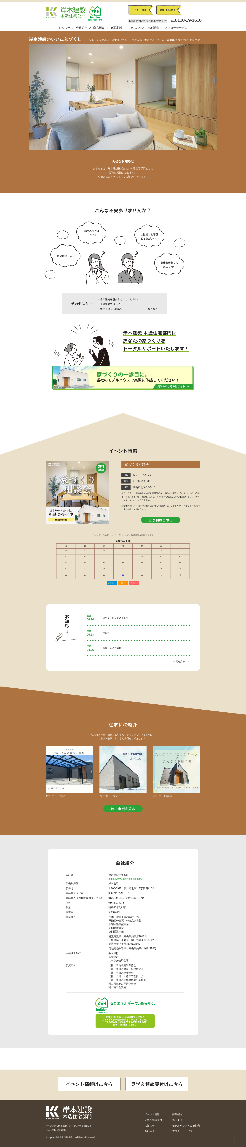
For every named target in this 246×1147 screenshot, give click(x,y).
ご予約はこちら (161, 519)
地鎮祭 (106, 633)
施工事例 (116, 27)
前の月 (113, 583)
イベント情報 (152, 1114)
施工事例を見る (123, 808)
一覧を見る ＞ (181, 661)
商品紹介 (98, 27)
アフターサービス (176, 27)
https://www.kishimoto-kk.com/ (125, 878)
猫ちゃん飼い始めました (116, 617)
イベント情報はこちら (89, 1084)
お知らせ (64, 27)
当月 (123, 583)
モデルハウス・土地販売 (143, 27)
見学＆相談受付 (153, 1120)
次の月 (134, 583)
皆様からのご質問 (112, 648)
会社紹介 (81, 27)
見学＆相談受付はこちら (157, 1084)
